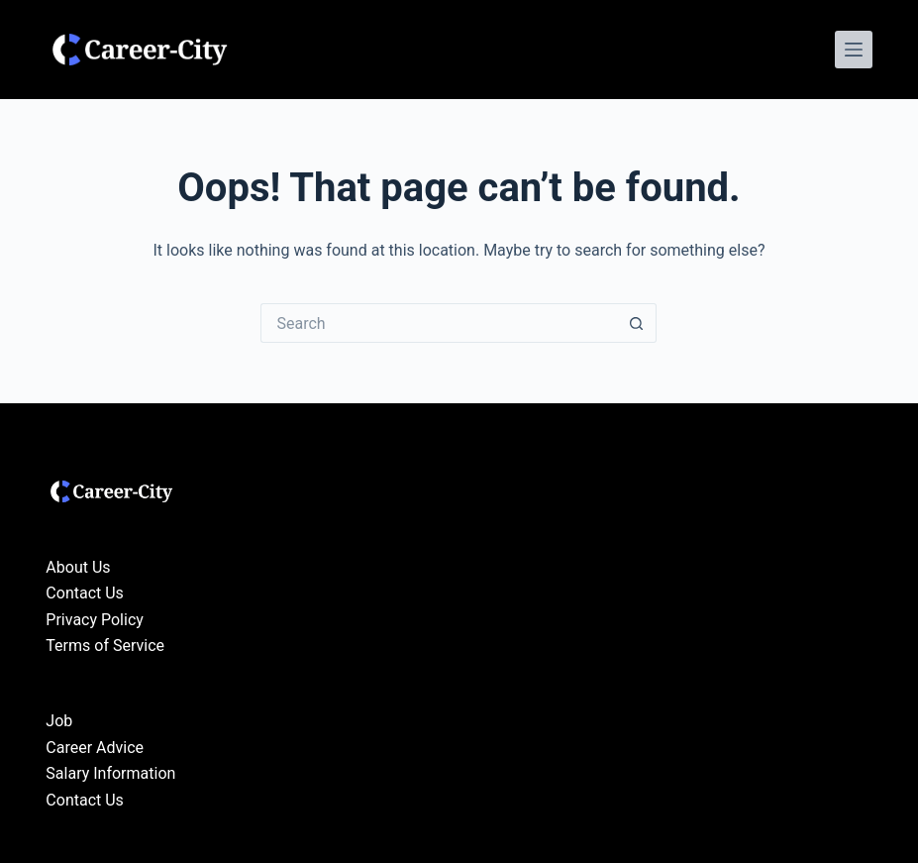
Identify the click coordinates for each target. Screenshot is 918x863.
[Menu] (853, 49)
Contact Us (85, 593)
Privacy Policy (95, 619)
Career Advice (95, 747)
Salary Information (110, 773)
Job (59, 720)
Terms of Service (105, 645)
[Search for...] (438, 323)
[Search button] (637, 323)
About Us (78, 567)
